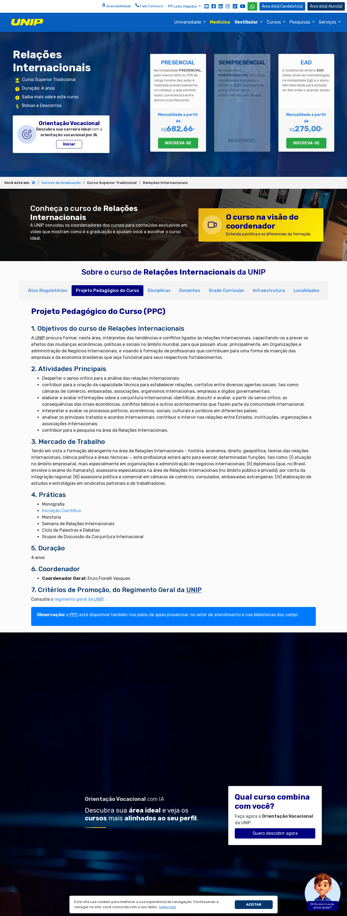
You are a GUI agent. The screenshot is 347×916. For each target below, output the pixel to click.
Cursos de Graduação (61, 183)
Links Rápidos (183, 6)
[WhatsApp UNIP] (252, 6)
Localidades (306, 290)
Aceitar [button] (253, 904)
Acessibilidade (116, 5)
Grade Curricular (226, 290)
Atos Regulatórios (47, 290)
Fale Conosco (149, 5)
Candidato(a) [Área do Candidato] (282, 6)
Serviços (328, 22)
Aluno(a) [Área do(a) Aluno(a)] (326, 6)
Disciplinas (159, 290)
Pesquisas (300, 22)
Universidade (188, 22)
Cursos (274, 22)
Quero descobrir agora (275, 833)
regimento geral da (79, 599)
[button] (168, 907)
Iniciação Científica (61, 510)
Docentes (189, 290)
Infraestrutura (269, 290)
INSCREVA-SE (178, 143)
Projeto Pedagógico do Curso (107, 290)
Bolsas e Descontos (42, 105)
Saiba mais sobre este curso (50, 96)
